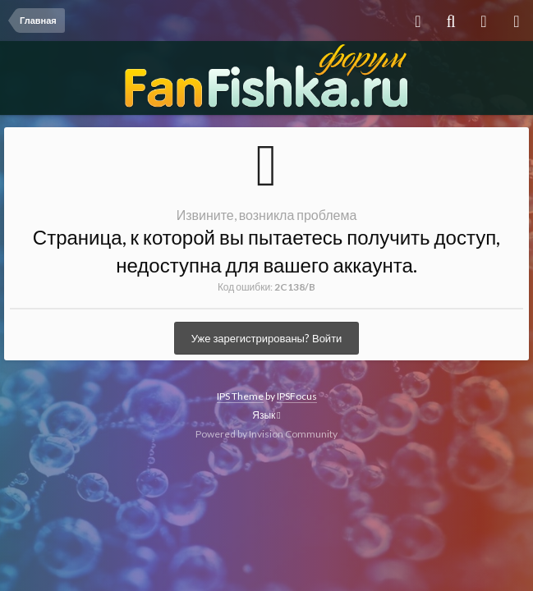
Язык (266, 415)
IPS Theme (240, 396)
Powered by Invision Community (266, 434)
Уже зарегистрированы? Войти (266, 338)
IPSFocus (297, 396)
